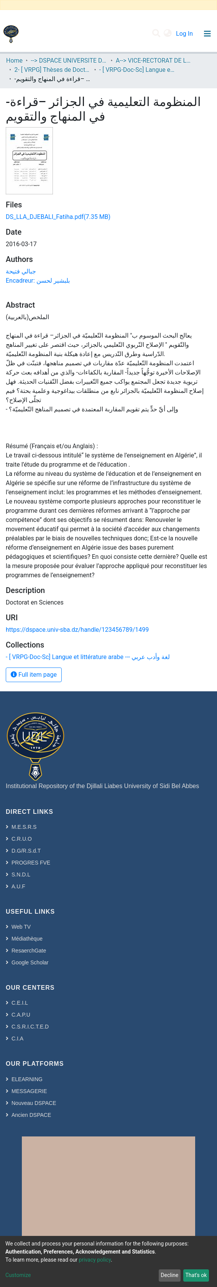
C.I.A (17, 1038)
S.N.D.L (21, 874)
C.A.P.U (21, 1015)
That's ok (196, 1275)
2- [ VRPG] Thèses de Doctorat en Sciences (52, 69)
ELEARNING (27, 1079)
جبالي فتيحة (21, 271)
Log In (185, 33)
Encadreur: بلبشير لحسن (38, 280)
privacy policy (95, 1260)
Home (14, 60)
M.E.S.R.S (24, 827)
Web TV (21, 927)
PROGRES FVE (31, 863)
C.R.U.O (22, 839)
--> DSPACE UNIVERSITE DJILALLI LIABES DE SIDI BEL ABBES (69, 60)
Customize (18, 1275)
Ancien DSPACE (31, 1115)
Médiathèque (27, 939)
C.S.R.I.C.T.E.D (30, 1027)
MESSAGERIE (29, 1091)
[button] (167, 33)
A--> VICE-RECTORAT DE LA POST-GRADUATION (154, 60)
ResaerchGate (29, 950)
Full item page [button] (34, 674)
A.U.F (18, 886)
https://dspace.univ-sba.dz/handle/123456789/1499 (77, 629)
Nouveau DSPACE (34, 1103)
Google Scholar (30, 962)
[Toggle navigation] (207, 33)
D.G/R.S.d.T (26, 851)
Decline (169, 1275)
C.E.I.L (20, 1003)
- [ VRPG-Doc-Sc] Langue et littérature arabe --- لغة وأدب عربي (137, 69)
